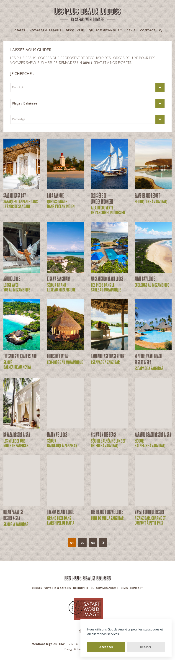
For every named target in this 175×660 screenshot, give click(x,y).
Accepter (106, 647)
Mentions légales (44, 644)
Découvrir (75, 30)
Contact (147, 30)
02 (82, 542)
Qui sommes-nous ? (105, 30)
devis (88, 62)
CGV (62, 644)
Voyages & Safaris (45, 30)
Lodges (19, 30)
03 (93, 542)
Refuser (145, 647)
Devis (131, 30)
